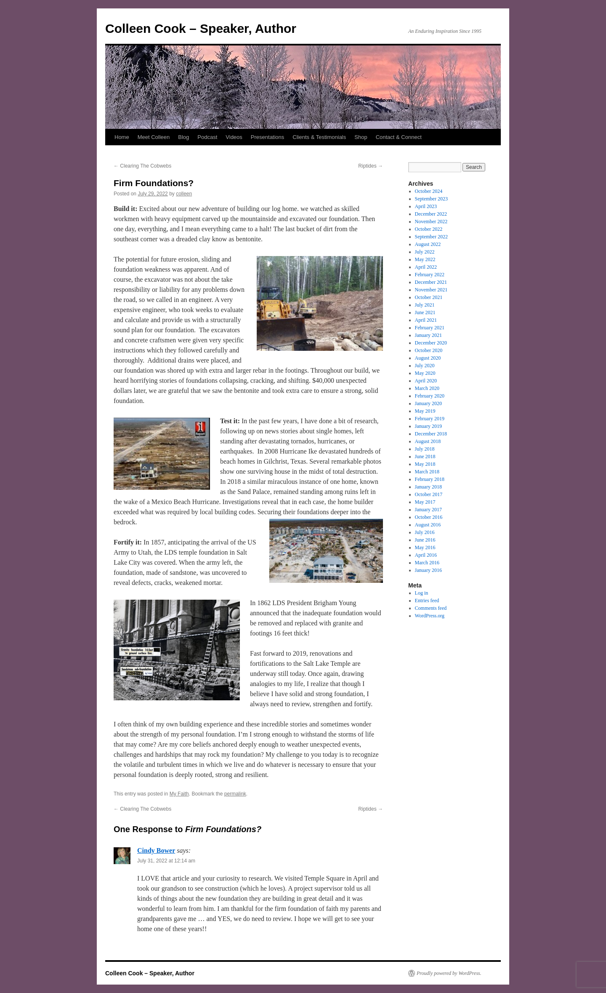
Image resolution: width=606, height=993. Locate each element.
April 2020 (426, 381)
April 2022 (426, 267)
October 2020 (429, 350)
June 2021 (425, 312)
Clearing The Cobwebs (142, 166)
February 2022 (429, 275)
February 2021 (429, 328)
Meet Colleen (154, 137)
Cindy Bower (156, 850)
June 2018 (425, 456)
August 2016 (428, 525)
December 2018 (431, 434)
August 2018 (428, 441)
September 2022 (431, 237)
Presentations (267, 137)
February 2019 (429, 419)
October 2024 (429, 191)
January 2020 (428, 403)
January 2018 (428, 487)
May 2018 (425, 464)
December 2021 (431, 282)
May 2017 (425, 502)
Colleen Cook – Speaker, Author (200, 28)
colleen (184, 194)
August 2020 (428, 358)
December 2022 (431, 214)
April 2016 (426, 555)
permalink (235, 794)
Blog (183, 137)
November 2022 (431, 221)
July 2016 (425, 532)
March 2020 (427, 388)
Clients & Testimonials (319, 137)
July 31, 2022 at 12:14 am (166, 861)
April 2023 (426, 206)
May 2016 (425, 547)
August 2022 (428, 244)
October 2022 (429, 229)
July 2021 (425, 305)
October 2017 (429, 494)
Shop (360, 137)
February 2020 (429, 396)
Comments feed (431, 608)
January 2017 (428, 510)
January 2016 (428, 570)
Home (121, 137)
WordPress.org (429, 616)
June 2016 (425, 540)
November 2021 (431, 290)
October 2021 (429, 297)
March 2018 (427, 472)
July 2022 (425, 252)
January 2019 (428, 426)
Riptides (370, 166)
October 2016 (429, 517)
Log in (421, 593)
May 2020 (425, 373)
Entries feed (427, 600)
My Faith (179, 794)
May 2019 (425, 411)
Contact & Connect (399, 137)
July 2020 (425, 365)
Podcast (207, 137)
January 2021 (428, 335)
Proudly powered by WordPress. (449, 973)
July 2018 (425, 449)
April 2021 (426, 320)
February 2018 (429, 479)
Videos (234, 137)
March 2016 (427, 563)
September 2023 (431, 199)
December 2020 (431, 343)
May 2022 (425, 259)
